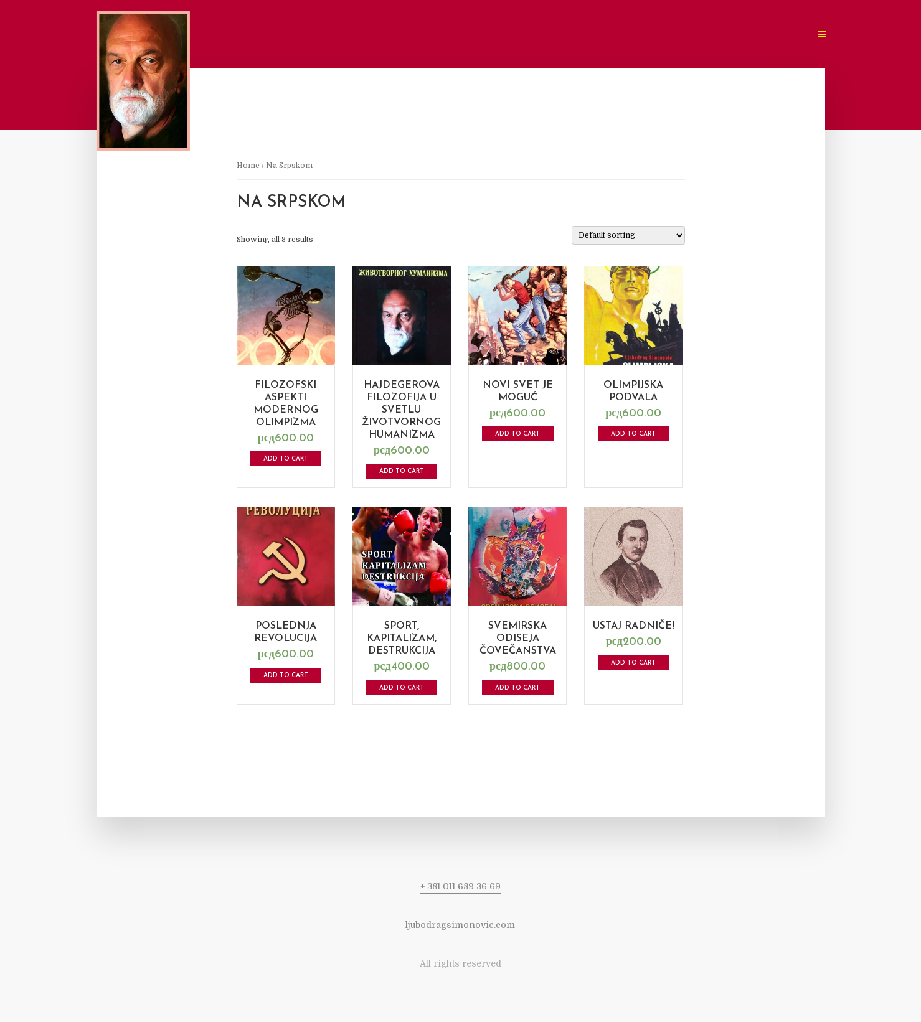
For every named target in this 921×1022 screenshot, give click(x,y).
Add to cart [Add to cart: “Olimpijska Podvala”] (633, 434)
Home (248, 165)
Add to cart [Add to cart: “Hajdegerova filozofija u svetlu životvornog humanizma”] (401, 471)
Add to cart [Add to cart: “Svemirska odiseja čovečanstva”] (517, 688)
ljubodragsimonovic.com (460, 925)
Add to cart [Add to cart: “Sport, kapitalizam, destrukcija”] (401, 688)
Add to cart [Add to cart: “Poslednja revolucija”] (285, 675)
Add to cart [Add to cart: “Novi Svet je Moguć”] (517, 434)
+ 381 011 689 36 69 (460, 886)
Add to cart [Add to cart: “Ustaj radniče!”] (633, 663)
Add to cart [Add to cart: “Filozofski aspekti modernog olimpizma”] (285, 459)
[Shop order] (628, 235)
